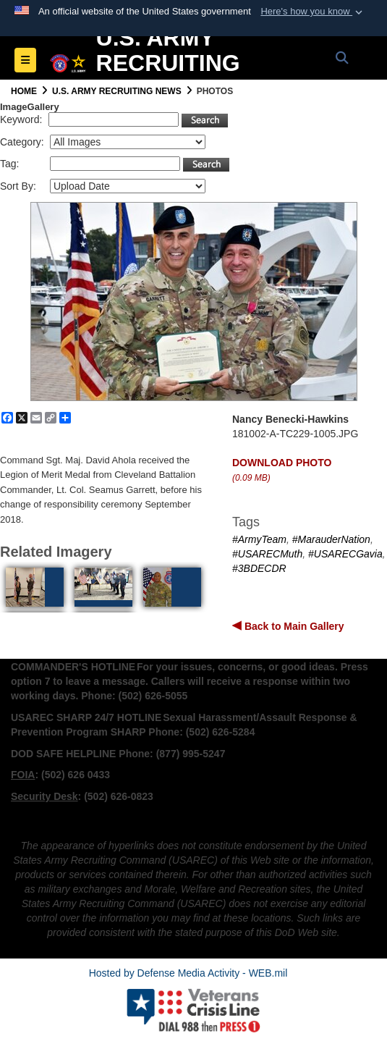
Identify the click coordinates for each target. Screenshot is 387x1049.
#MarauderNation (331, 539)
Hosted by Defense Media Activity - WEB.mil (188, 973)
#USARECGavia (345, 554)
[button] (312, 11)
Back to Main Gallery (293, 626)
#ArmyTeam (259, 539)
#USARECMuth (267, 554)
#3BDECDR (259, 568)
